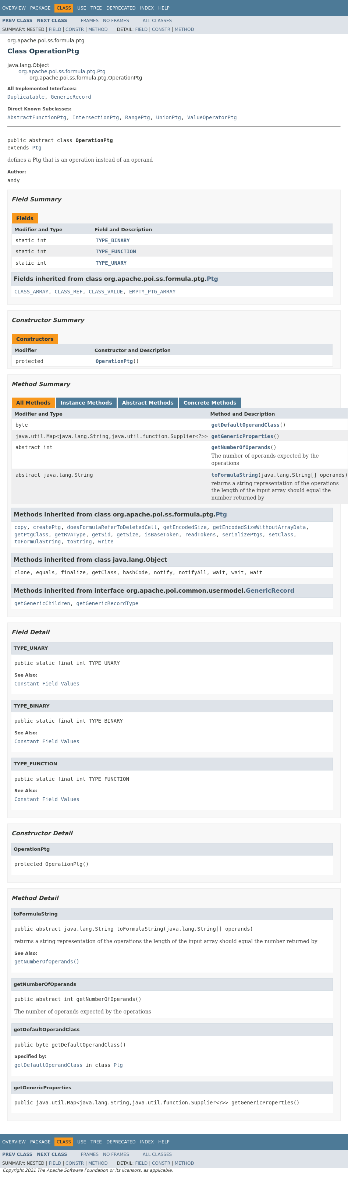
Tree (96, 8)
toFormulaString (235, 475)
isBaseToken (162, 534)
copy (20, 527)
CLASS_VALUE (106, 292)
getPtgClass (31, 534)
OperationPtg (114, 361)
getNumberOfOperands (241, 447)
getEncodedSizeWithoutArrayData (259, 527)
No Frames (116, 20)
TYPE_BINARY (113, 240)
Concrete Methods (210, 403)
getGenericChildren (42, 603)
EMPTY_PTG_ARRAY (152, 292)
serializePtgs (242, 534)
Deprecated (121, 8)
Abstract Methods (148, 403)
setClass (281, 534)
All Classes (157, 20)
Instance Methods (86, 403)
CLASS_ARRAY (31, 292)
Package (40, 8)
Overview (14, 8)
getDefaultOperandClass (246, 425)
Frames (90, 20)
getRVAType (70, 534)
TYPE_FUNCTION (116, 251)
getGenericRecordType (108, 603)
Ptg (36, 148)
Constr (74, 29)
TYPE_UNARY (111, 263)
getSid (101, 534)
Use (81, 8)
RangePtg (137, 117)
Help (164, 8)
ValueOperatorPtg (212, 117)
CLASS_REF (69, 292)
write (106, 541)
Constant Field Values (46, 684)
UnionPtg (168, 117)
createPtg (47, 527)
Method (98, 29)
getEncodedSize (185, 527)
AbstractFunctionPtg (36, 117)
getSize (127, 534)
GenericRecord (71, 97)
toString (79, 541)
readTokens (200, 534)
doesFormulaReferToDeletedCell (112, 527)
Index (147, 8)
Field (55, 29)
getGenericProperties (243, 436)
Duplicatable (26, 97)
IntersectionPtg (95, 117)
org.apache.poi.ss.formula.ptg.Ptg (62, 71)
